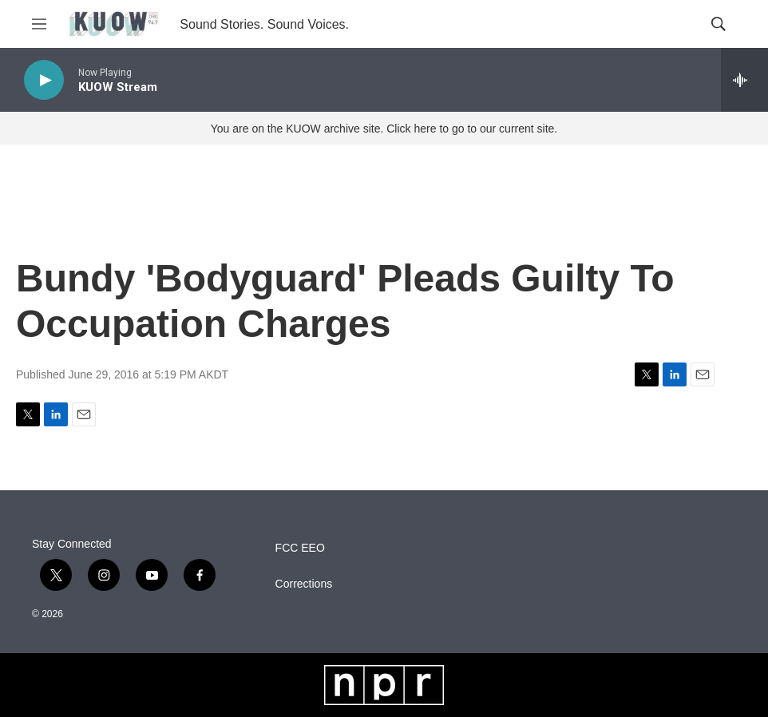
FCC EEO (300, 548)
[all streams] (744, 80)
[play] (44, 80)
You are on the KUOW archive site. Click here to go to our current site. (384, 128)
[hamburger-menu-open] (39, 24)
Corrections (304, 584)
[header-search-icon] (718, 24)
